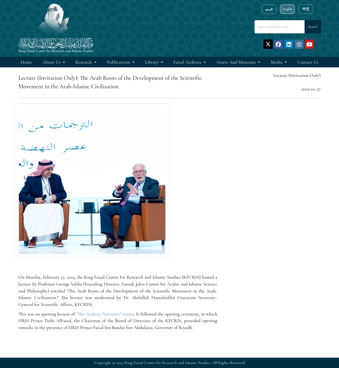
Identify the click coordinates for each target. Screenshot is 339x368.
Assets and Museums (236, 62)
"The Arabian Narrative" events (105, 314)
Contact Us (308, 62)
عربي (269, 9)
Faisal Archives (187, 62)
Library (152, 62)
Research (84, 62)
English (287, 9)
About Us (51, 62)
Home (26, 62)
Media (277, 62)
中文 (305, 9)
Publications (119, 62)
